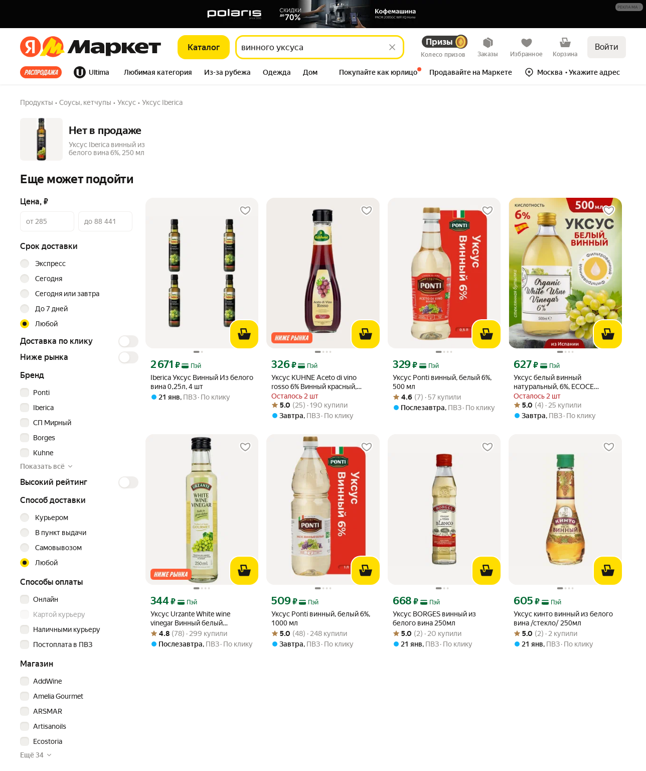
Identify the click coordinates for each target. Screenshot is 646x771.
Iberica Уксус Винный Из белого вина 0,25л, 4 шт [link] (201, 382)
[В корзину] (244, 334)
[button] (629, 7)
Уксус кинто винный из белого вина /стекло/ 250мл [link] (563, 618)
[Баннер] (323, 14)
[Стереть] (392, 47)
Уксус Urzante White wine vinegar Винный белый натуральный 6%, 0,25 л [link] (190, 618)
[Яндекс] (30, 47)
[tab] (44, 72)
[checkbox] (77, 392)
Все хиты (41, 72)
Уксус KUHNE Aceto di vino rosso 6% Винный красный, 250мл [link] (314, 382)
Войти (606, 47)
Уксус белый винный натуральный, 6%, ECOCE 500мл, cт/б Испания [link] (554, 382)
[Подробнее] (629, 7)
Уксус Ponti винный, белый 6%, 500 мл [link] (442, 382)
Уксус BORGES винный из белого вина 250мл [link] (434, 618)
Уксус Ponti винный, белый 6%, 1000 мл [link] (320, 618)
